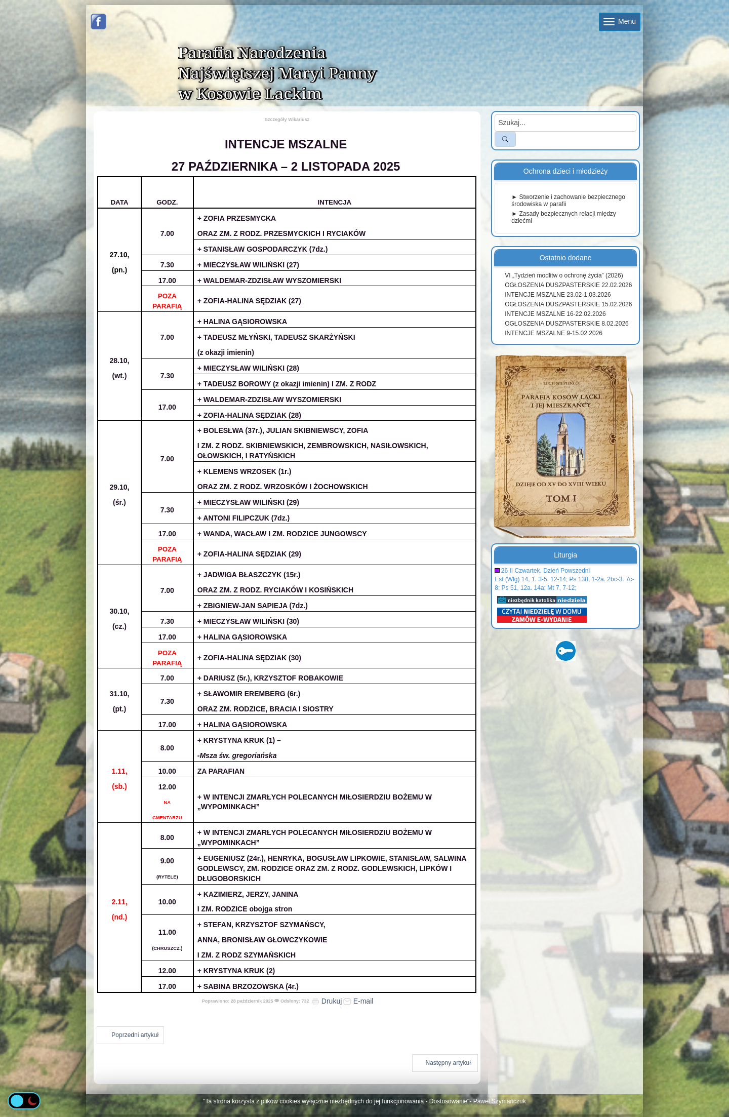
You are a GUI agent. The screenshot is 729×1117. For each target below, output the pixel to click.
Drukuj (326, 1001)
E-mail (358, 1001)
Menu (619, 21)
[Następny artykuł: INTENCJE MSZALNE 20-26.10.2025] (445, 1063)
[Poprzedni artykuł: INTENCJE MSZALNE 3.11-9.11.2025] (130, 1035)
